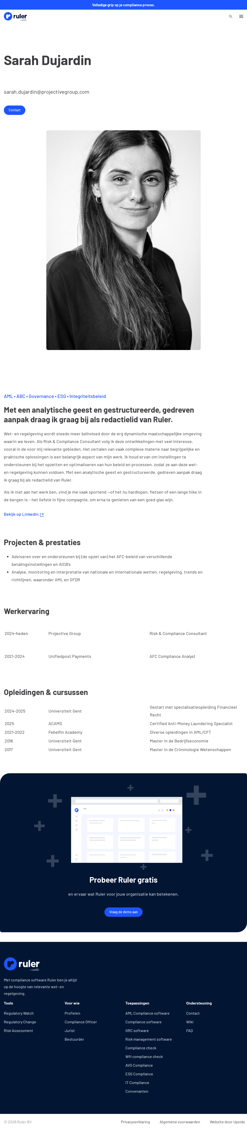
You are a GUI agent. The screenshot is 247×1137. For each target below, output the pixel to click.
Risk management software (148, 1039)
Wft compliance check (144, 1056)
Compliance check (140, 1047)
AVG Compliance (139, 1065)
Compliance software (143, 1021)
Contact (15, 110)
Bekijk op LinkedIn (23, 514)
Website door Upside (227, 1121)
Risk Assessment (18, 1030)
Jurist (70, 1030)
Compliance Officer (81, 1021)
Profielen (72, 1013)
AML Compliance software (147, 1013)
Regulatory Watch (19, 1013)
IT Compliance (137, 1082)
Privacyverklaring (135, 1121)
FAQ (189, 1030)
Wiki (189, 1021)
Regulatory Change (20, 1021)
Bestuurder (74, 1039)
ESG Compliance (139, 1073)
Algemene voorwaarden (180, 1121)
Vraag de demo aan (123, 912)
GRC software (137, 1030)
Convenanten (136, 1091)
